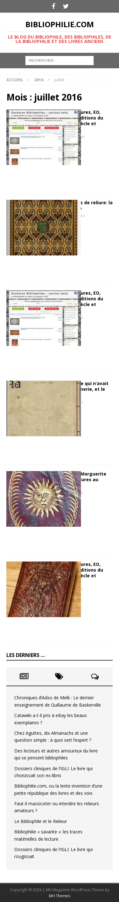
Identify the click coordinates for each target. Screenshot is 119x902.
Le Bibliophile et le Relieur (40, 821)
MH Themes (59, 896)
